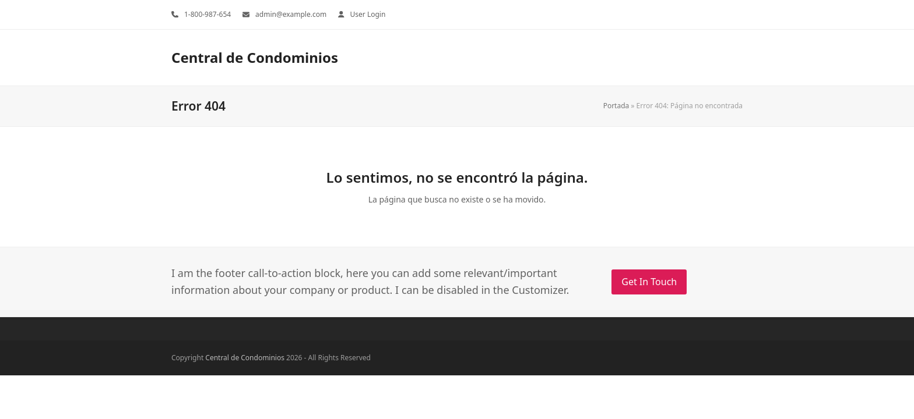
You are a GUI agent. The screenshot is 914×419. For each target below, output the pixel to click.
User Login (368, 14)
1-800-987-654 (207, 14)
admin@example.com (290, 14)
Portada (616, 106)
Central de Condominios (254, 57)
